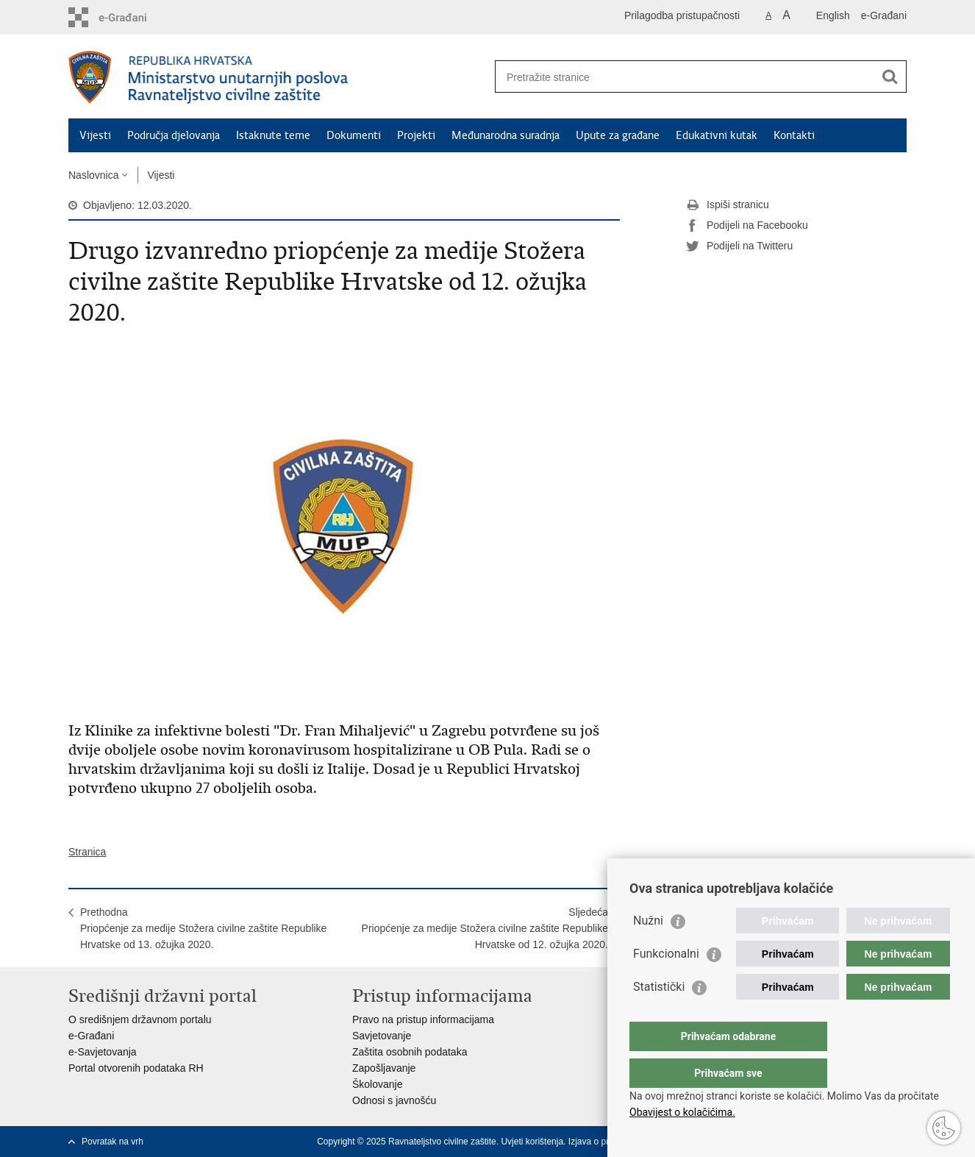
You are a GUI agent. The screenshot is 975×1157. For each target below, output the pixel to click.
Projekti (416, 135)
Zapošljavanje (383, 1068)
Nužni (648, 950)
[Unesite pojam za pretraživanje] (685, 77)
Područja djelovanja (173, 135)
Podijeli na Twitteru (739, 246)
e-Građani (884, 15)
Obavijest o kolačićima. (682, 1112)
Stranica (87, 852)
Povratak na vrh (112, 1141)
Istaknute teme (273, 135)
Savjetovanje (381, 1036)
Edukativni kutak (716, 135)
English (833, 15)
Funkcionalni (666, 983)
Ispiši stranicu (727, 205)
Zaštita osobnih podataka (409, 1052)
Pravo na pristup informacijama (423, 1019)
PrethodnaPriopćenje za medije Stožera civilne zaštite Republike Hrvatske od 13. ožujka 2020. (203, 928)
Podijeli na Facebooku (747, 225)
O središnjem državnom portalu (140, 1019)
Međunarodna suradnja (505, 135)
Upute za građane (618, 135)
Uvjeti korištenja (532, 1141)
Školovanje (377, 1084)
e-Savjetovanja (102, 1052)
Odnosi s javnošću (394, 1100)
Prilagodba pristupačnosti (682, 15)
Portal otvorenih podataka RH (136, 1068)
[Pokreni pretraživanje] (889, 76)
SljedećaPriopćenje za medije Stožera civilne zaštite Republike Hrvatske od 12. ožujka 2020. (485, 928)
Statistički (659, 1016)
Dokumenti (353, 135)
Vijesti (95, 135)
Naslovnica (93, 175)
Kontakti (794, 135)
